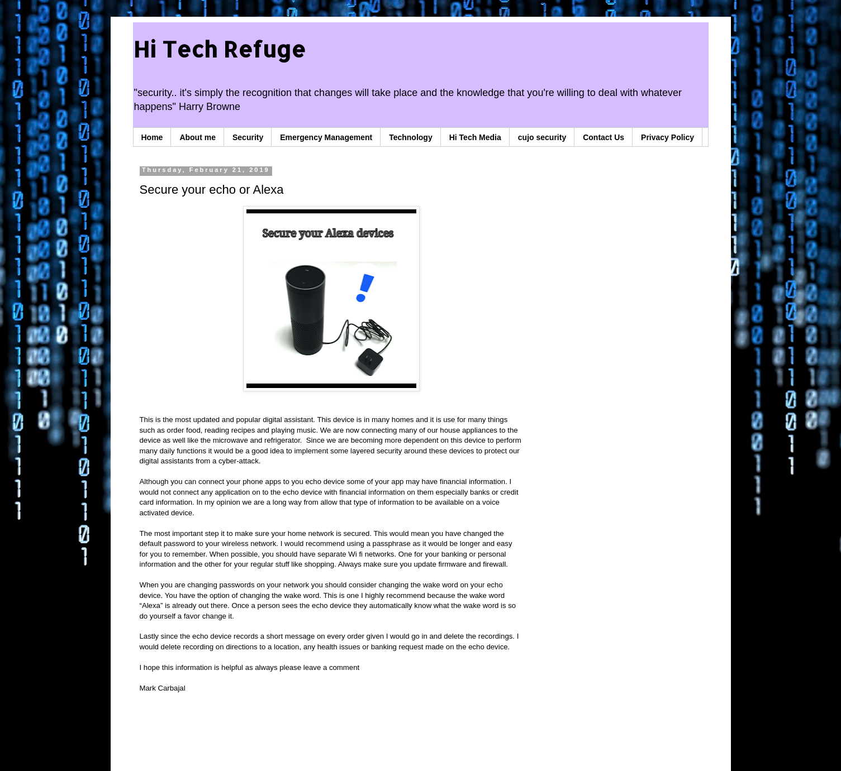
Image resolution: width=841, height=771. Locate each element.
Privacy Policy (667, 137)
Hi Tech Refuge (219, 49)
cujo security (542, 137)
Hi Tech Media (475, 137)
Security (247, 137)
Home (152, 137)
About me (197, 137)
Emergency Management (326, 137)
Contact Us (603, 137)
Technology (411, 137)
